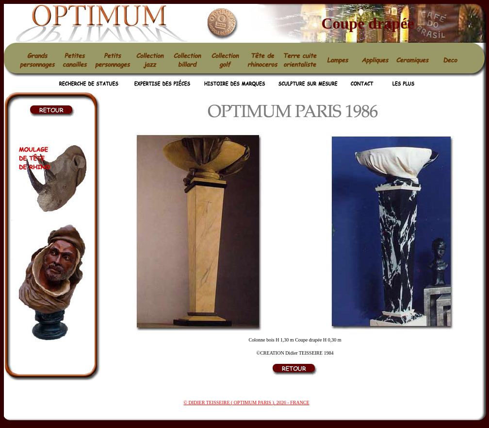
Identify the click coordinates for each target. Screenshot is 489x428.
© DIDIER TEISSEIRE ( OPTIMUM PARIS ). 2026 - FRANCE (246, 402)
